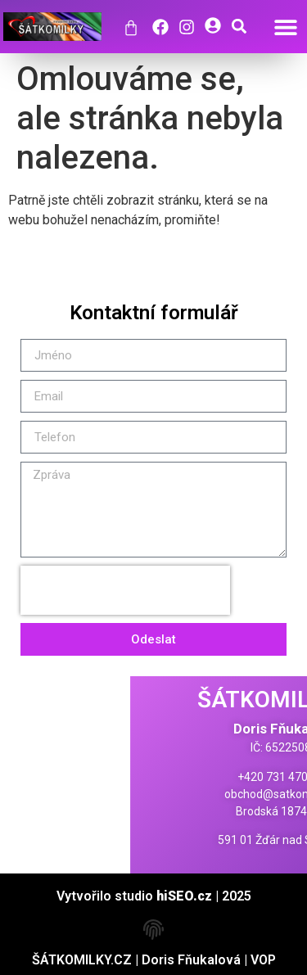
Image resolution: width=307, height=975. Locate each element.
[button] (285, 26)
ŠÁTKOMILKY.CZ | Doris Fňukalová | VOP (154, 960)
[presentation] (125, 590)
